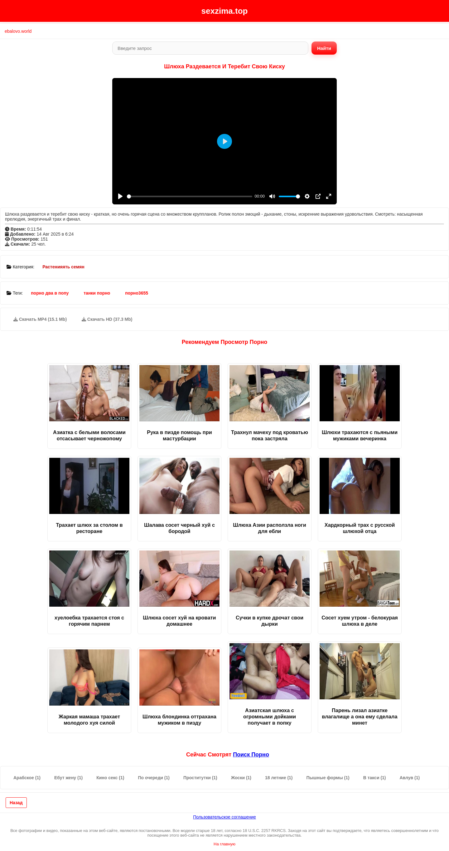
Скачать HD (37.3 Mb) (107, 319)
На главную (224, 844)
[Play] (120, 196)
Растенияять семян (63, 266)
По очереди (153, 777)
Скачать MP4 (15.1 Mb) (40, 319)
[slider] (189, 196)
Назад (16, 802)
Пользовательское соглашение (224, 816)
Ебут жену (68, 777)
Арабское (27, 777)
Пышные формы (328, 777)
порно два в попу (50, 293)
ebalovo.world (18, 31)
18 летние (279, 777)
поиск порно (251, 754)
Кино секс (110, 777)
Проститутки (200, 777)
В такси (374, 777)
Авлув (410, 777)
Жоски (241, 777)
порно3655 (136, 293)
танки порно (97, 293)
